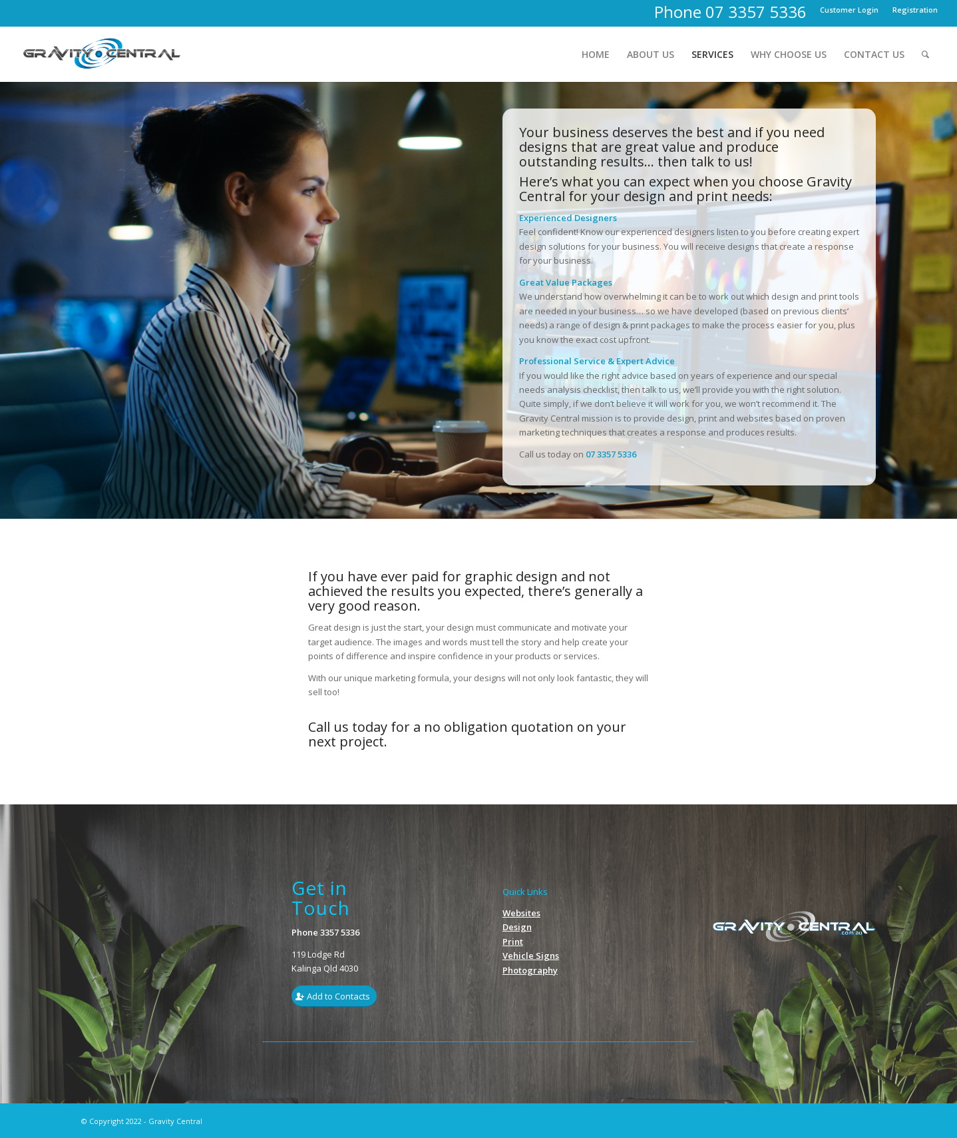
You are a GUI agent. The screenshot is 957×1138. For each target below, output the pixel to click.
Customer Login (849, 10)
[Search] (925, 54)
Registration (915, 10)
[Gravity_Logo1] (103, 54)
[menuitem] (849, 10)
